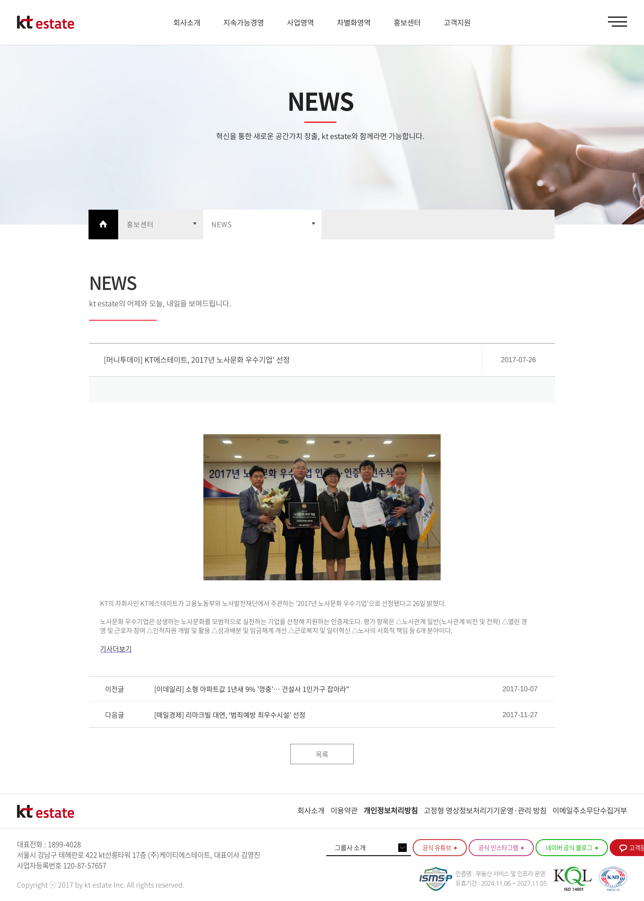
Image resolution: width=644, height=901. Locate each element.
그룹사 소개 (350, 847)
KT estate (46, 22)
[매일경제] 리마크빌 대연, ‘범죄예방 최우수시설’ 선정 (229, 715)
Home (103, 224)
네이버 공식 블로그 (572, 847)
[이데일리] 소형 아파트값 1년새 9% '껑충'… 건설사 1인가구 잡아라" (251, 689)
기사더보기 (116, 648)
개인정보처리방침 (391, 810)
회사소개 (311, 810)
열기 (160, 224)
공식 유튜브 (439, 847)
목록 (322, 754)
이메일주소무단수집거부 (589, 810)
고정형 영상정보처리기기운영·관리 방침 (485, 810)
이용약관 (344, 810)
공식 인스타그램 (501, 847)
